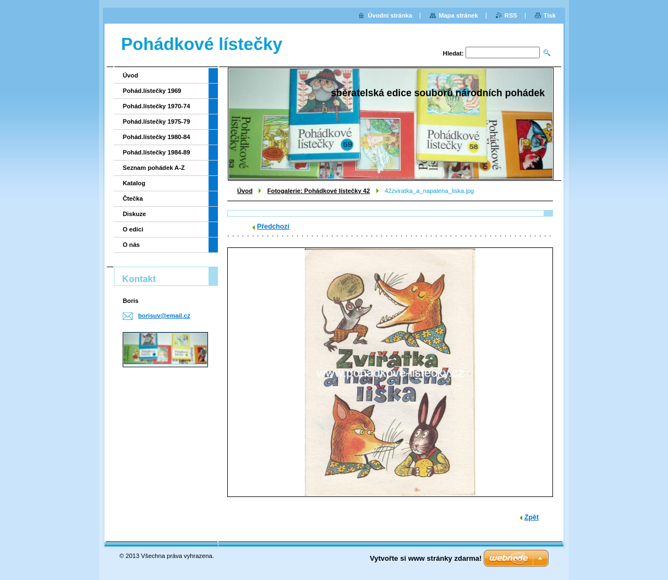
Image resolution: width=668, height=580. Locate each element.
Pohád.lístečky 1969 (152, 90)
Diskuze (134, 214)
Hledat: (453, 53)
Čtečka (133, 198)
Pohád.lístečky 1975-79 (156, 121)
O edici (133, 229)
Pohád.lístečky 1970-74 (156, 106)
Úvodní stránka (390, 15)
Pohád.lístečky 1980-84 (156, 137)
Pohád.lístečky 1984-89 (156, 152)
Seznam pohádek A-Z (154, 167)
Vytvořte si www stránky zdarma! (425, 558)
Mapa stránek (458, 15)
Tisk (550, 15)
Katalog (134, 183)
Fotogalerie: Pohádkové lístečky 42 (318, 190)
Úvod (245, 190)
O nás (131, 244)
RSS (511, 15)
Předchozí (273, 226)
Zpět (531, 517)
